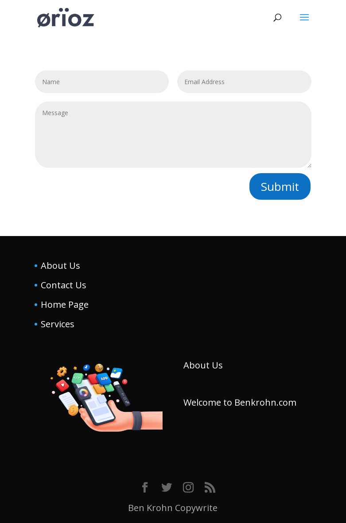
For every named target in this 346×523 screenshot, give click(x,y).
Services (57, 324)
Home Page (65, 304)
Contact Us (63, 285)
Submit (280, 186)
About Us (60, 265)
